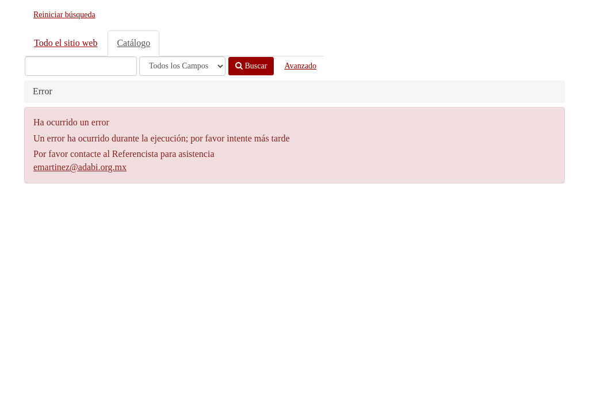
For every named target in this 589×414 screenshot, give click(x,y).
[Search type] (182, 66)
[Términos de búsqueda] (81, 66)
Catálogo (133, 43)
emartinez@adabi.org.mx (80, 167)
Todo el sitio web (65, 43)
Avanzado (300, 66)
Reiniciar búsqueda (64, 14)
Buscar (251, 66)
